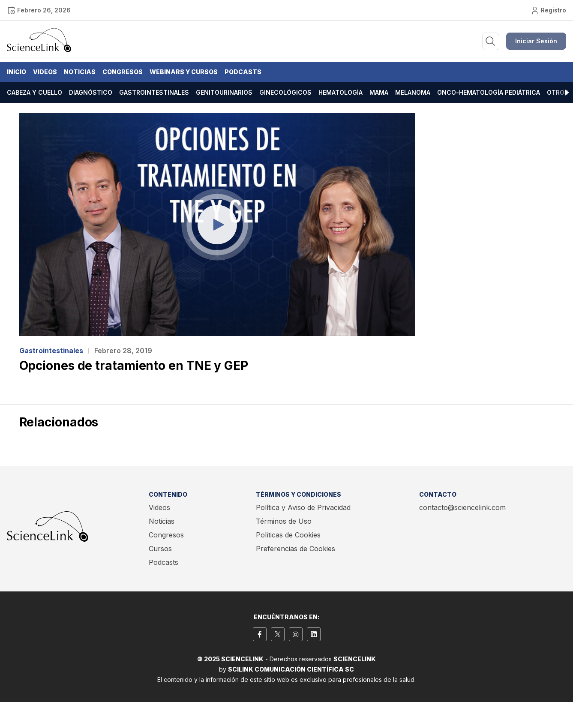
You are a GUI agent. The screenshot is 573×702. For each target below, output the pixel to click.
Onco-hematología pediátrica (488, 92)
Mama (378, 92)
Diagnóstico (90, 92)
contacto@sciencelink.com (462, 507)
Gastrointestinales (154, 92)
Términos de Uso (284, 521)
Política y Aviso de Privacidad (303, 507)
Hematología (340, 92)
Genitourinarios (224, 92)
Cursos (160, 548)
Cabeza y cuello (34, 92)
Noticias (80, 71)
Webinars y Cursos (184, 71)
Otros (558, 92)
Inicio (16, 71)
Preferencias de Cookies (295, 548)
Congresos (122, 71)
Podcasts (243, 71)
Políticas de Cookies (288, 535)
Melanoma (412, 92)
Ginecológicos (285, 92)
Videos (45, 71)
